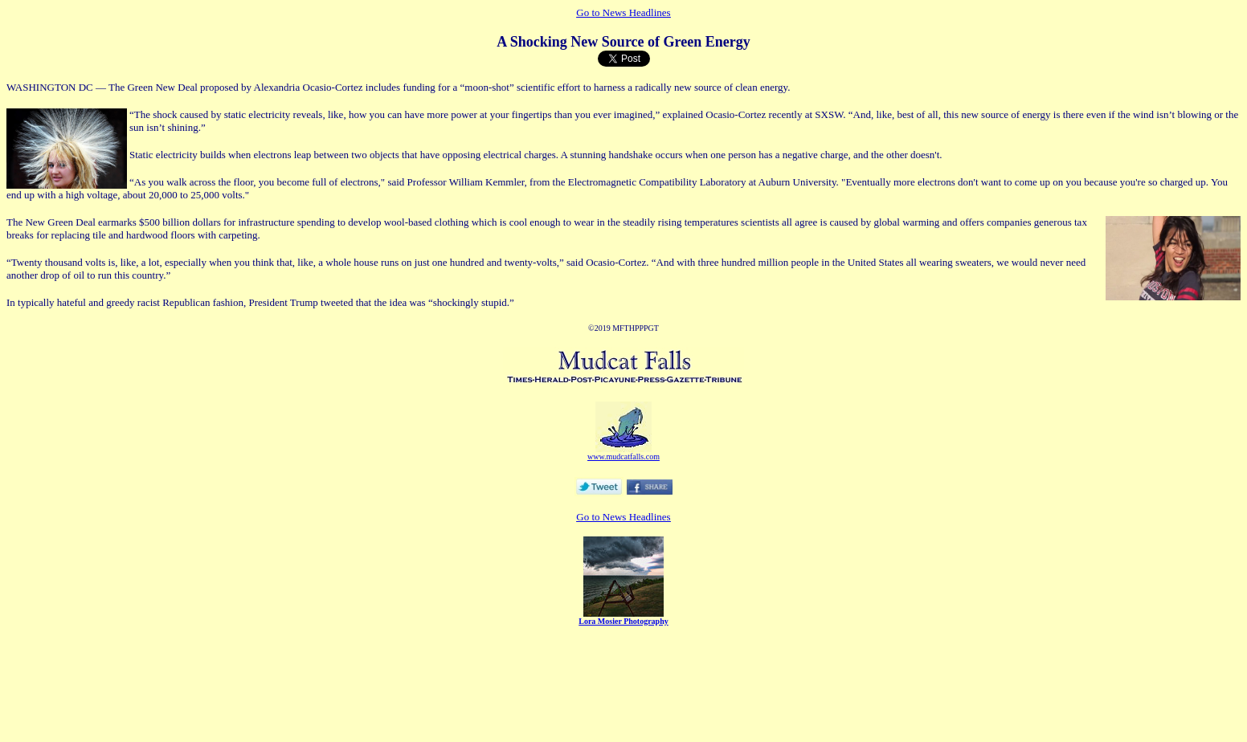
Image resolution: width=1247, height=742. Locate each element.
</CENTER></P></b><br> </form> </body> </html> (623, 632)
